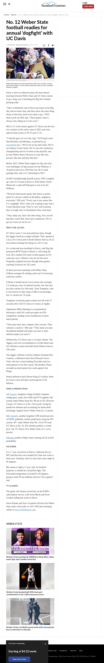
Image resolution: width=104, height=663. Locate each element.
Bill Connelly (12, 416)
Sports (14, 14)
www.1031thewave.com (25, 510)
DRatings (10, 438)
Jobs (80, 651)
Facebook (63, 651)
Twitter (73, 651)
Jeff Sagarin (11, 394)
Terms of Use (52, 651)
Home (6, 14)
